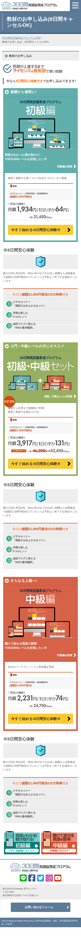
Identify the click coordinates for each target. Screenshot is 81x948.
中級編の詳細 (64, 655)
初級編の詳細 (64, 166)
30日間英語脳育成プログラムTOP (21, 38)
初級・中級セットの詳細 (58, 396)
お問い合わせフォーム (39, 907)
